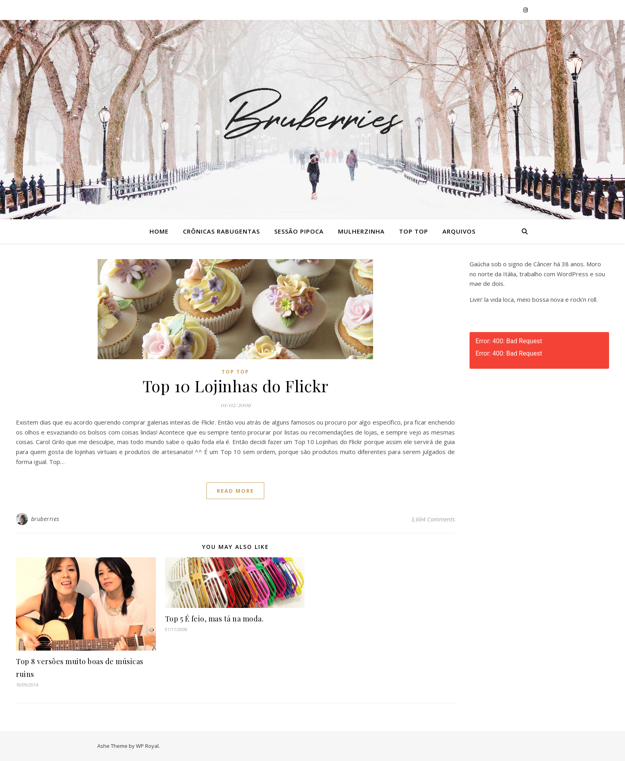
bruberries (45, 519)
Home (159, 231)
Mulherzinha (361, 231)
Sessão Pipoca (299, 231)
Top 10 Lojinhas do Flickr (235, 385)
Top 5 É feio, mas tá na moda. (214, 618)
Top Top (413, 231)
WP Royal (147, 745)
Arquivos (459, 231)
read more (235, 490)
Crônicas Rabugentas (221, 231)
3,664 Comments (433, 519)
